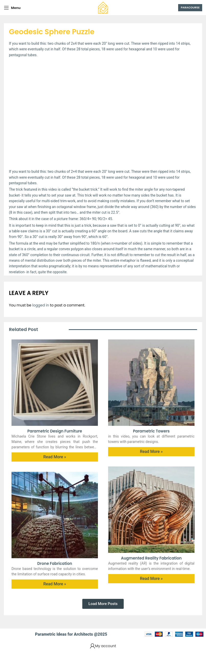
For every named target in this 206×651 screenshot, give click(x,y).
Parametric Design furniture (54, 431)
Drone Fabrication (54, 563)
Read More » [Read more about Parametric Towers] (151, 451)
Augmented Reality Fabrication (151, 558)
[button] (103, 604)
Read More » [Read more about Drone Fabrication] (54, 583)
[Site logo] (103, 7)
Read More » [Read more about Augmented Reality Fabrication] (151, 578)
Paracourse (190, 7)
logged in (40, 305)
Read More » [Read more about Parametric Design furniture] (54, 456)
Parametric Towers (151, 431)
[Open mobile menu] (12, 8)
